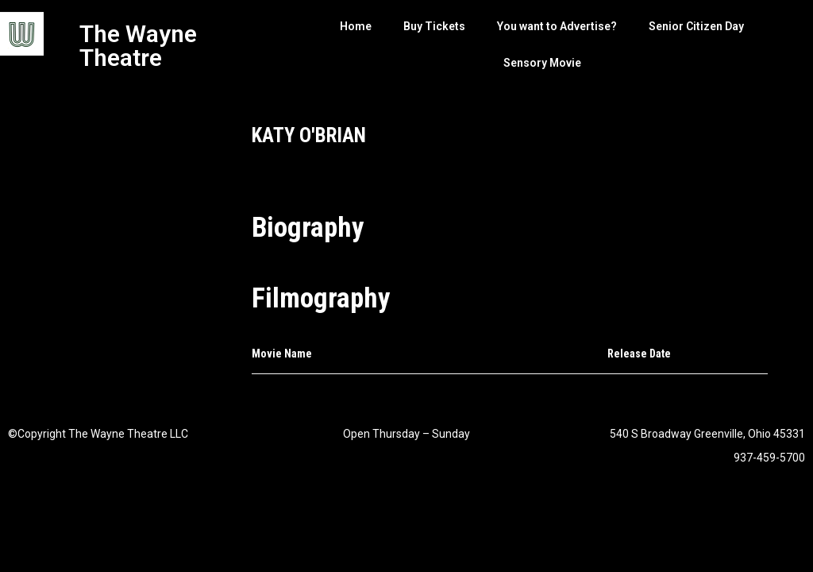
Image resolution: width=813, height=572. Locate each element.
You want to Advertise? (557, 26)
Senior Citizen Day (696, 26)
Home (356, 26)
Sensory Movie (542, 62)
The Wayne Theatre (138, 46)
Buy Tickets (434, 26)
